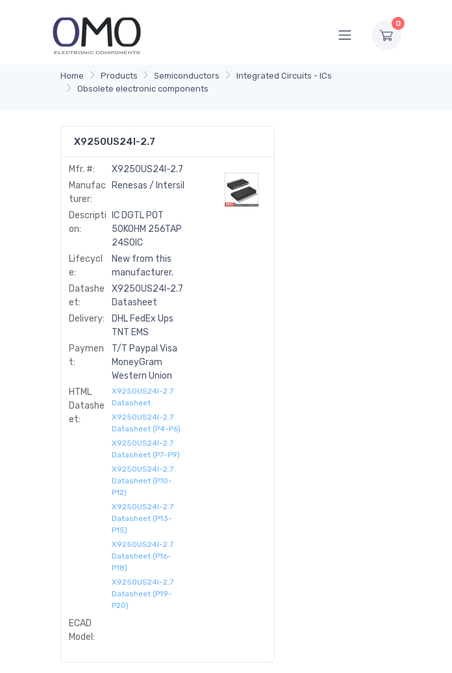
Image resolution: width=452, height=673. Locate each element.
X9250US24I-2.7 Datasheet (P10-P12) (142, 480)
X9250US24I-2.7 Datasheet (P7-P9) (146, 448)
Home (72, 76)
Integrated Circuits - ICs (284, 76)
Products (119, 76)
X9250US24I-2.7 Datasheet (142, 397)
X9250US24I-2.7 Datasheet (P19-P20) (142, 594)
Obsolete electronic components (142, 89)
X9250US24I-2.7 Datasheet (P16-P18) (142, 556)
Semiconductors (187, 76)
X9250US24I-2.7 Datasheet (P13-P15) (142, 518)
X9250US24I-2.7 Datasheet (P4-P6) (146, 423)
